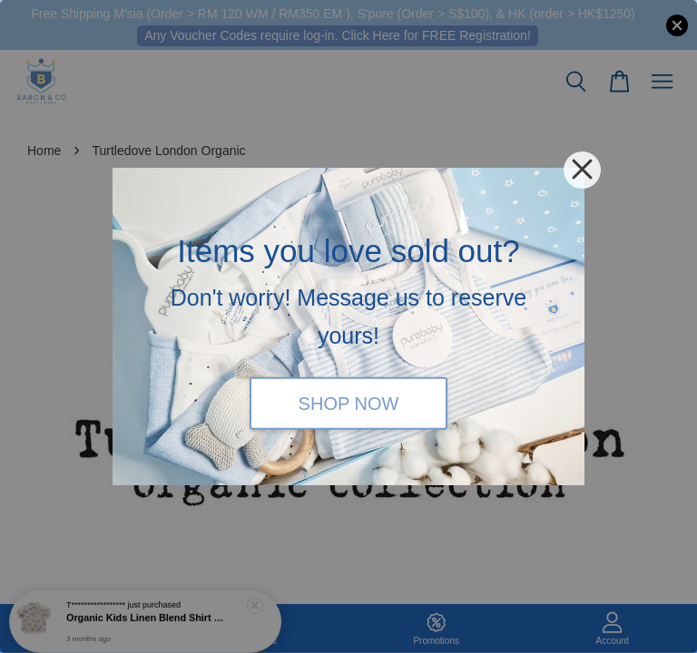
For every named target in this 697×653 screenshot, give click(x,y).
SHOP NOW (349, 403)
